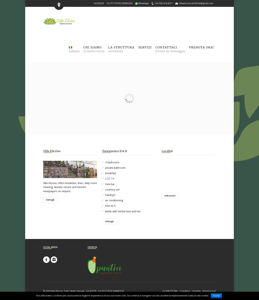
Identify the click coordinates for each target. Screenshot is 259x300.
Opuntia (196, 291)
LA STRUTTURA (170, 291)
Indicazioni (170, 195)
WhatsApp (143, 3)
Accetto (216, 296)
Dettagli (50, 199)
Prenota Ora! (209, 291)
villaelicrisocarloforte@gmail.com (196, 3)
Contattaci (185, 291)
